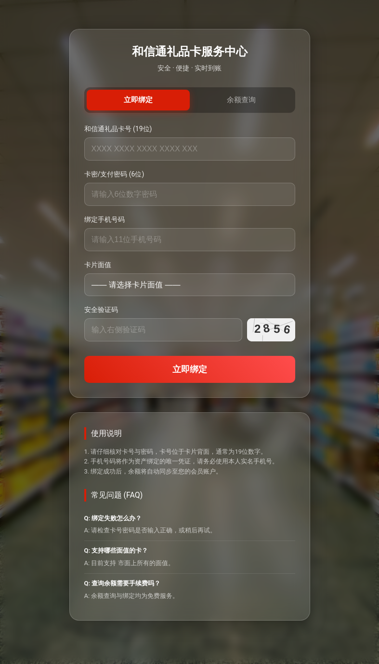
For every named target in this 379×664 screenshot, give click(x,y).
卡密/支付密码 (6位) (114, 174)
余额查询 (241, 99)
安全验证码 (101, 309)
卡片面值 (97, 265)
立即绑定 (138, 99)
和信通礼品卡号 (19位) (118, 129)
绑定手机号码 (104, 219)
